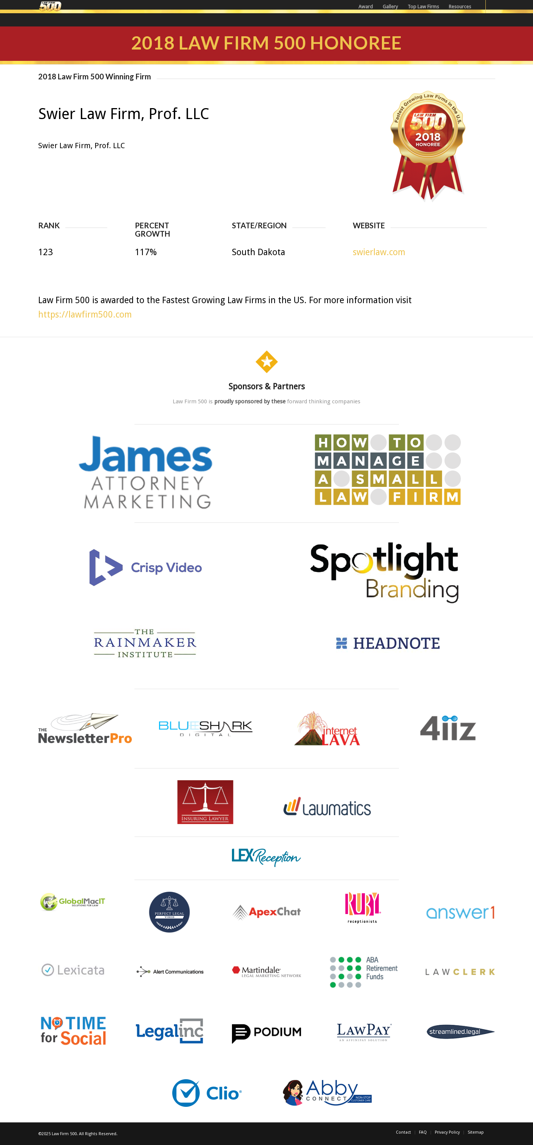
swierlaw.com (379, 252)
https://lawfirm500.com (85, 315)
